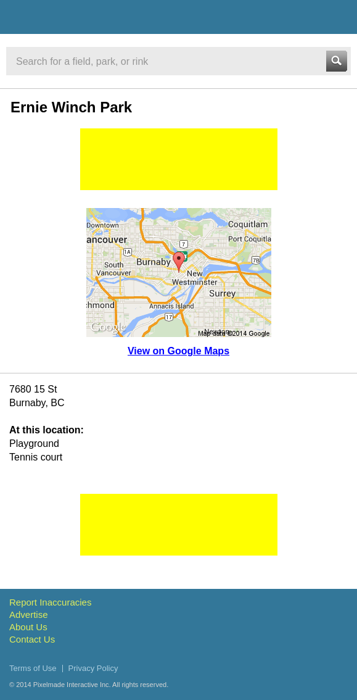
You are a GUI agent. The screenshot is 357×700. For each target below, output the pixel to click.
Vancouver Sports (75, 19)
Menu (337, 17)
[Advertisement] (178, 159)
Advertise (28, 614)
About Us (28, 627)
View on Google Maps (178, 351)
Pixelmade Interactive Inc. (72, 684)
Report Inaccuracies (50, 602)
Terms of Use (33, 668)
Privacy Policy (93, 668)
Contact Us (32, 639)
